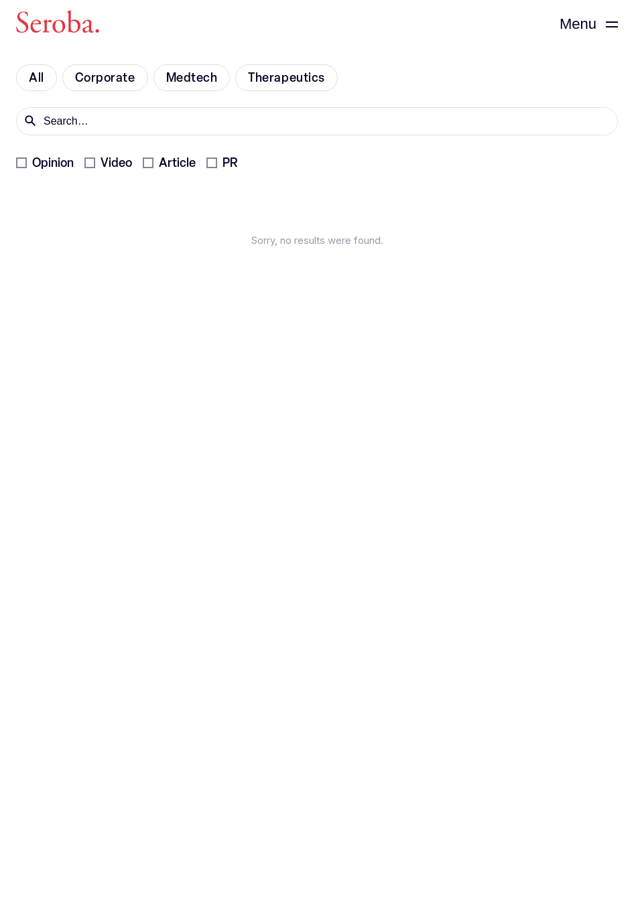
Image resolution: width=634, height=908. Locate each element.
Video (116, 163)
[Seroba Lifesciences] (57, 24)
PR (230, 163)
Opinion (53, 163)
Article (177, 163)
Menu (578, 23)
